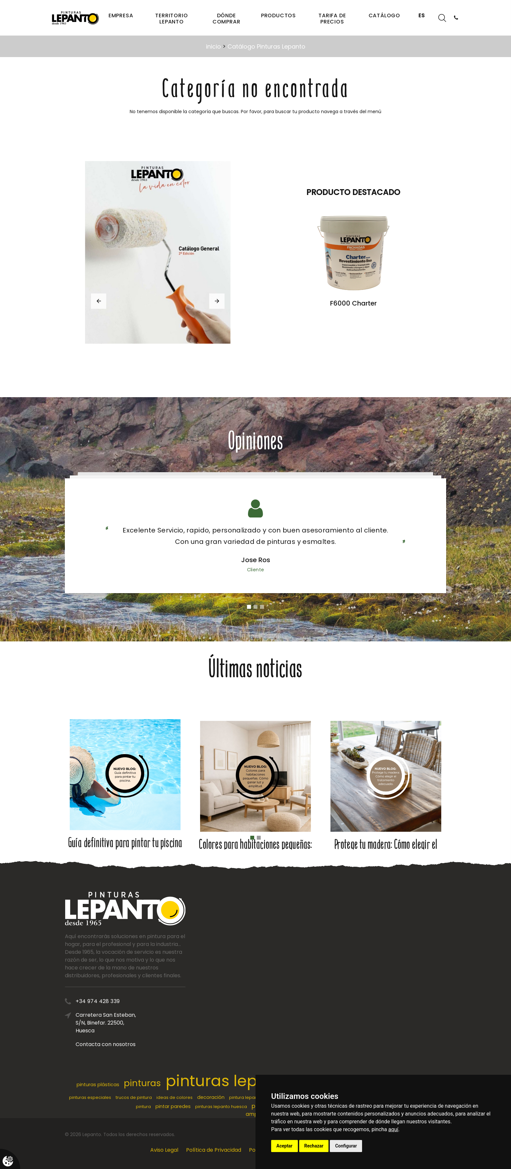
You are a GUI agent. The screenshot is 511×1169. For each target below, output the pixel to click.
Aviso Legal (164, 1150)
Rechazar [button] (314, 1145)
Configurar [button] (346, 1145)
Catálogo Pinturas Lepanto (266, 46)
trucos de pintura (134, 1097)
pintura (143, 1106)
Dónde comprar (226, 18)
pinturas (142, 1083)
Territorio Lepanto (171, 18)
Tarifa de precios (332, 18)
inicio (213, 46)
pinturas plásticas (98, 1084)
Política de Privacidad (213, 1150)
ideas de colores (174, 1097)
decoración (211, 1097)
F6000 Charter (353, 303)
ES (421, 15)
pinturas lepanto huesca (221, 1106)
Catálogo (384, 15)
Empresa (121, 15)
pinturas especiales (90, 1097)
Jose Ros (255, 559)
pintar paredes (173, 1106)
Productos (278, 15)
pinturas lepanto (229, 1080)
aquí (393, 1129)
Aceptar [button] (284, 1145)
